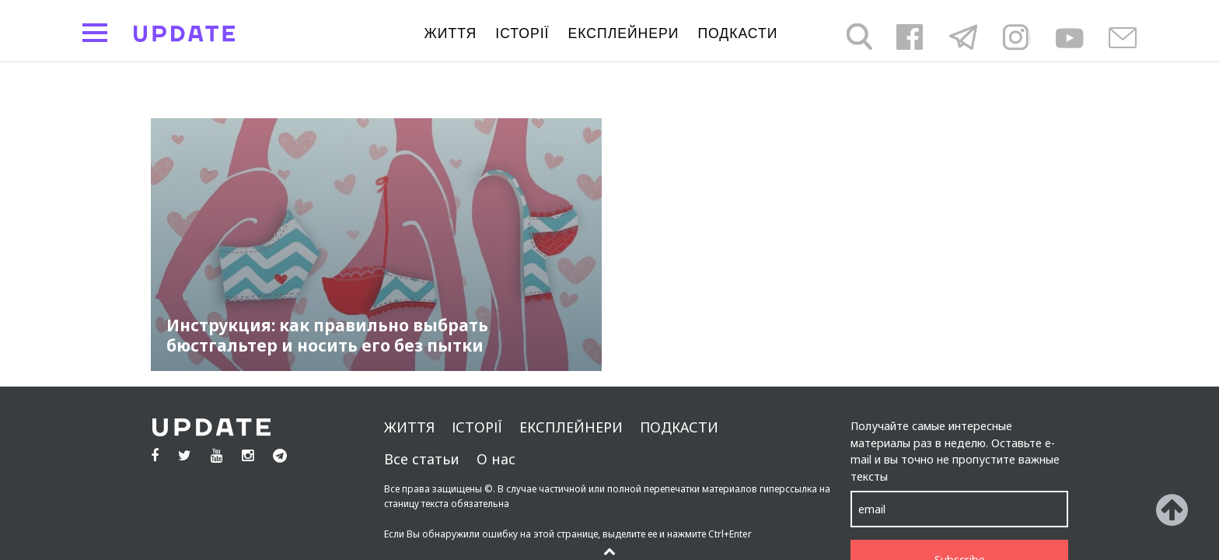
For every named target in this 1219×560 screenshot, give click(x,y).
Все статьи (421, 459)
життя (450, 33)
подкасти (737, 33)
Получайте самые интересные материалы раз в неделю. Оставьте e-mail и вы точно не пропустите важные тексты (955, 451)
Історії (522, 33)
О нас (496, 459)
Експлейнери (623, 33)
